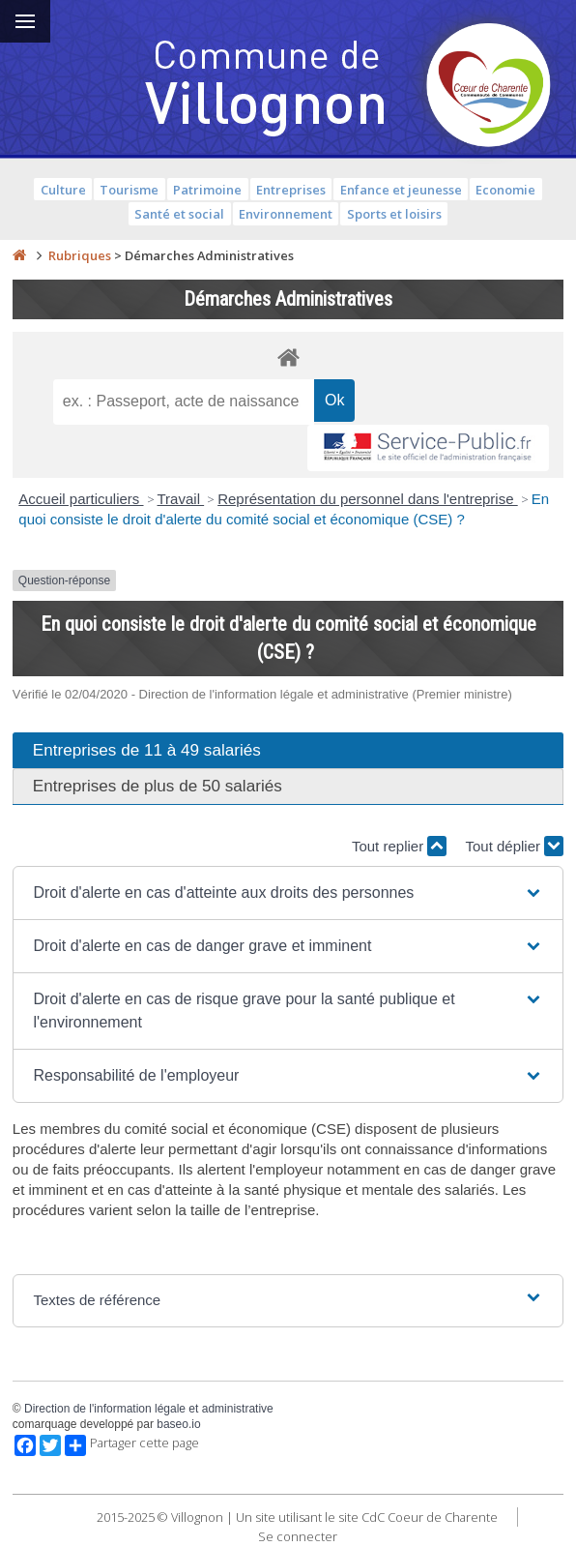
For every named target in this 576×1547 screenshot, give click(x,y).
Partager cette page (132, 1445)
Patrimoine (207, 189)
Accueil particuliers (80, 499)
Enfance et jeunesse (401, 189)
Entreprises (291, 189)
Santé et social (179, 214)
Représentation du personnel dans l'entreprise (367, 499)
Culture (63, 189)
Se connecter (297, 1536)
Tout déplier (514, 846)
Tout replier (399, 846)
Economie (505, 189)
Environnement (285, 214)
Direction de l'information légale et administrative (149, 1408)
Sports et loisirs (394, 214)
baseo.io (178, 1424)
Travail (181, 499)
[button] (287, 893)
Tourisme (129, 189)
